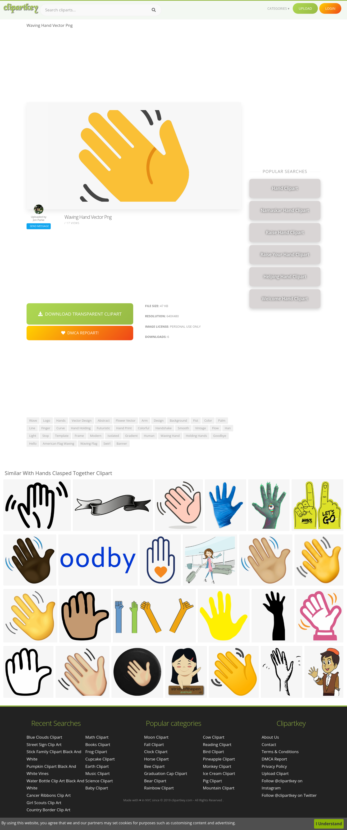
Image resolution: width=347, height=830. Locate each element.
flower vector (126, 420)
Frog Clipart (96, 751)
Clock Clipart (156, 751)
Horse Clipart (156, 759)
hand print (124, 428)
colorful (143, 428)
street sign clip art (44, 744)
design (159, 420)
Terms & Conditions (280, 751)
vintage (200, 428)
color (208, 420)
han (228, 428)
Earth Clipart (97, 766)
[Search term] (101, 10)
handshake (163, 428)
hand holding (81, 428)
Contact (269, 744)
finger (45, 428)
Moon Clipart (156, 737)
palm (221, 420)
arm (145, 420)
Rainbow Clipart (159, 788)
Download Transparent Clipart (80, 314)
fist (195, 420)
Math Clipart (97, 737)
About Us (270, 737)
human (149, 436)
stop (45, 436)
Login (330, 8)
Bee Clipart (154, 766)
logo (46, 420)
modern (95, 436)
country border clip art (48, 809)
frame (79, 436)
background (178, 420)
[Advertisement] (134, 66)
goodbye (219, 436)
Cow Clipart (213, 737)
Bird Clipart (213, 751)
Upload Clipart (275, 773)
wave (33, 420)
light (32, 436)
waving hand (170, 436)
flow (215, 428)
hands (61, 420)
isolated (113, 436)
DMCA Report (274, 759)
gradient (131, 436)
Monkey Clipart (217, 766)
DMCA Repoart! (80, 333)
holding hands (196, 436)
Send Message (38, 226)
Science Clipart (99, 780)
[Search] (154, 10)
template (61, 436)
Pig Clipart (212, 780)
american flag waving (58, 443)
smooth (183, 428)
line (32, 428)
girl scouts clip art (44, 802)
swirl (107, 443)
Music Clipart (97, 773)
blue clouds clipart (44, 737)
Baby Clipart (96, 788)
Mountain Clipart (218, 788)
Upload (305, 8)
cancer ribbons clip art (49, 795)
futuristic (103, 428)
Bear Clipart (155, 780)
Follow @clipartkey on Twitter (289, 795)
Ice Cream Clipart (219, 773)
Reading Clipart (217, 744)
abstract (104, 420)
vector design (81, 420)
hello (33, 443)
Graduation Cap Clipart (165, 773)
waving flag (88, 443)
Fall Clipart (154, 744)
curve (60, 428)
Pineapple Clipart (219, 759)
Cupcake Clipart (100, 759)
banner (122, 443)
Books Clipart (97, 744)
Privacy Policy (274, 766)
